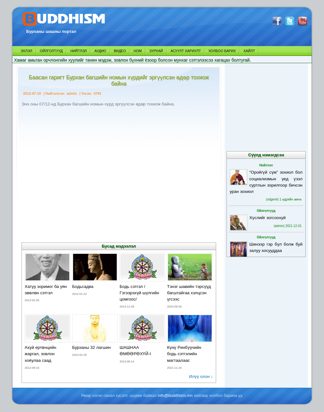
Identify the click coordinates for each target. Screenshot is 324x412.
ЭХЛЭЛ (26, 51)
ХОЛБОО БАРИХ (222, 51)
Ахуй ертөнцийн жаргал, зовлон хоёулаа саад (40, 353)
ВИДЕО (120, 51)
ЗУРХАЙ (156, 51)
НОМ (138, 51)
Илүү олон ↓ (201, 376)
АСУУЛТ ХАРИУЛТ (186, 51)
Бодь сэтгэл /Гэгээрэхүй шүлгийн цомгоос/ (139, 293)
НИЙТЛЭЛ (78, 51)
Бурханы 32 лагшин (91, 347)
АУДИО (100, 51)
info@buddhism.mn (175, 395)
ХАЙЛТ (249, 51)
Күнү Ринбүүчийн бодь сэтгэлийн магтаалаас (184, 353)
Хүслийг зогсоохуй (267, 217)
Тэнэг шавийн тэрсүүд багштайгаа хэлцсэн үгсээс (189, 293)
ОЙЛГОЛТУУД (51, 51)
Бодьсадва (82, 286)
